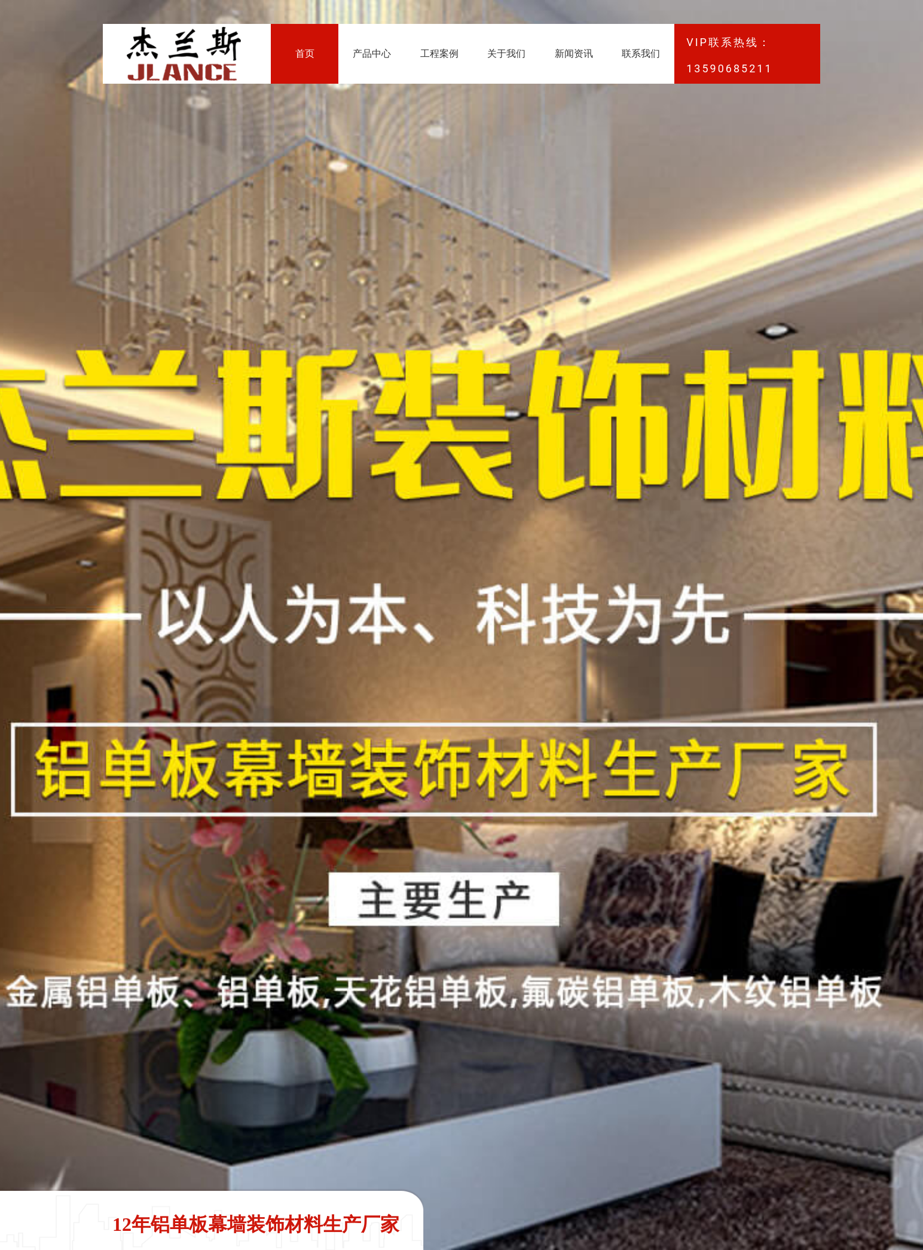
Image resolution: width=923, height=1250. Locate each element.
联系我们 (641, 53)
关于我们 (506, 53)
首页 (304, 53)
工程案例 (439, 53)
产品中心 (372, 53)
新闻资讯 (574, 53)
